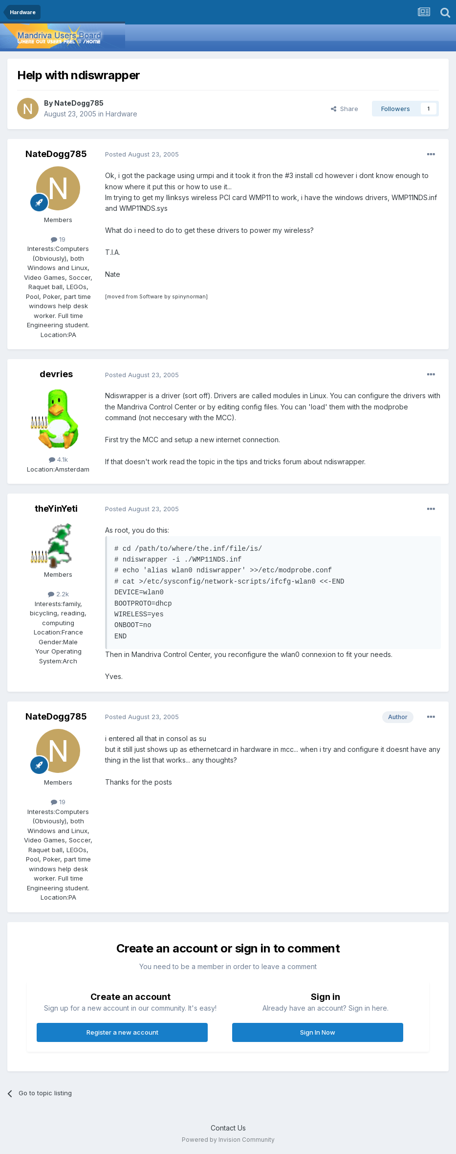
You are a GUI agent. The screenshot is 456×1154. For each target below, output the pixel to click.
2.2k (58, 594)
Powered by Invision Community (228, 1139)
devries (56, 374)
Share (344, 109)
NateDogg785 (79, 103)
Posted (142, 154)
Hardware (121, 114)
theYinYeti (56, 508)
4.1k (58, 459)
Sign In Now (317, 1032)
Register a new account (122, 1032)
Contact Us (228, 1128)
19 (58, 239)
